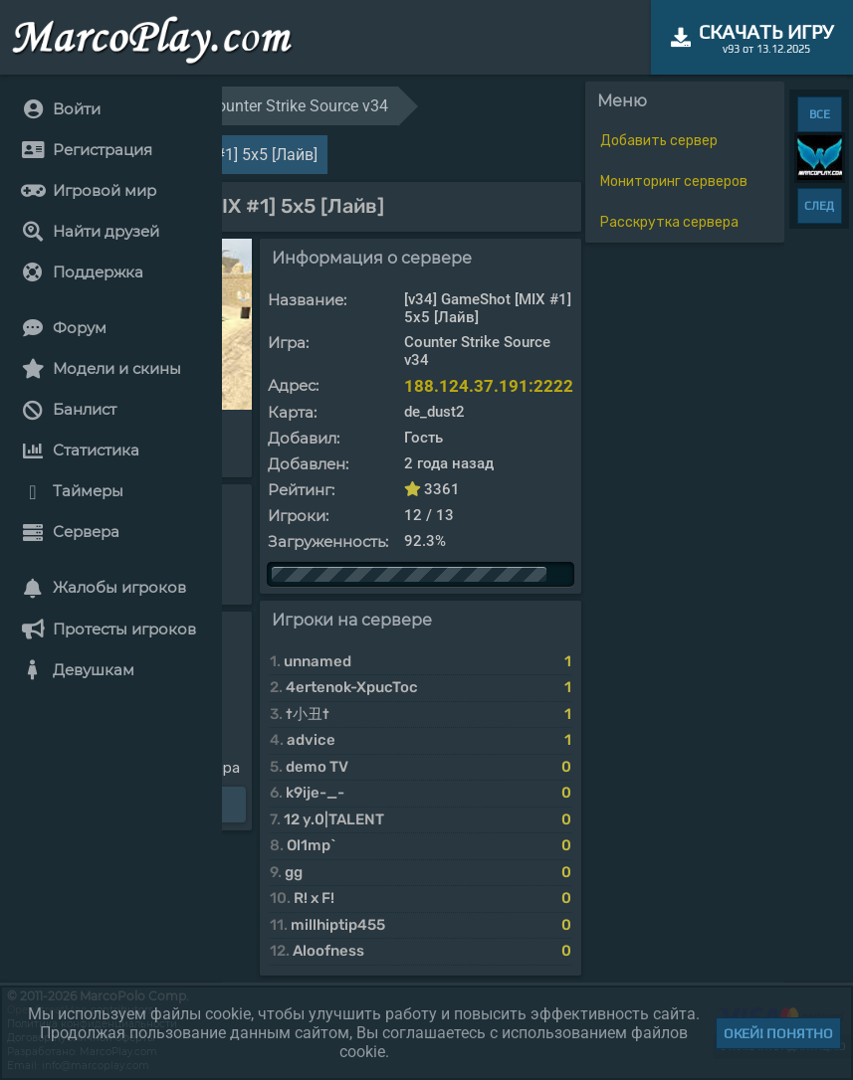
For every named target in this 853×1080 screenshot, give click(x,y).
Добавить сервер (659, 140)
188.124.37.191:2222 (488, 386)
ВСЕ (819, 114)
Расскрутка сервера (669, 222)
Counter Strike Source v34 (297, 105)
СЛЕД (819, 206)
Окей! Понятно (778, 1033)
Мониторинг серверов (673, 181)
